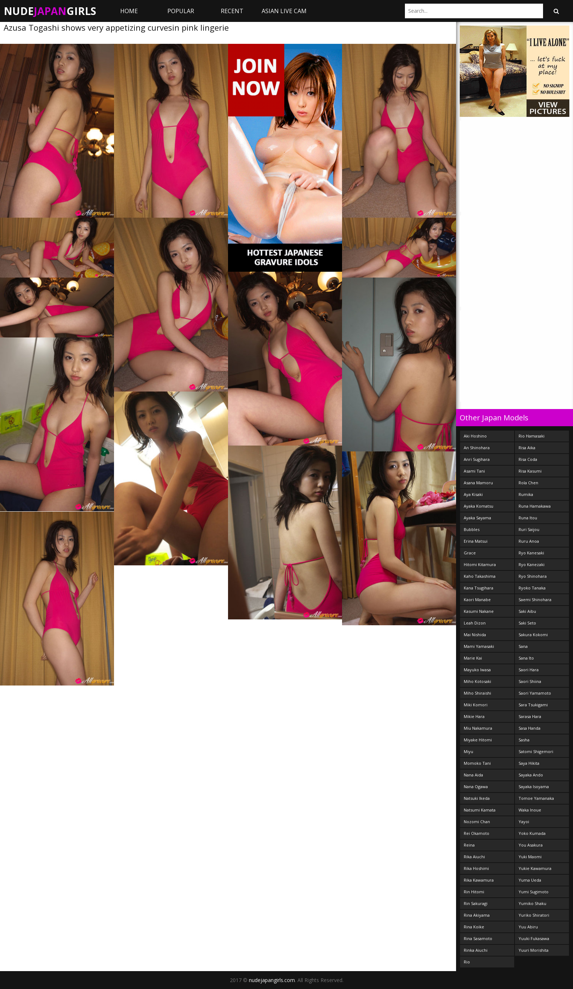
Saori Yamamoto (535, 693)
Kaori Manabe (477, 599)
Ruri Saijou (529, 529)
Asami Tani (474, 471)
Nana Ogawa (476, 786)
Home (129, 11)
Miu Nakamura (478, 728)
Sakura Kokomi (533, 634)
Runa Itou (528, 517)
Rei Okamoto (476, 833)
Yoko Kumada (532, 833)
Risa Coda (528, 459)
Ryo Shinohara (533, 576)
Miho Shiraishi (477, 693)
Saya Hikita (529, 763)
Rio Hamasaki (531, 436)
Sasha (524, 739)
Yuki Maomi (530, 856)
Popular (180, 11)
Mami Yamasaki (479, 646)
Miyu (468, 751)
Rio (467, 962)
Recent (232, 11)
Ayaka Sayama (477, 517)
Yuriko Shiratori (534, 915)
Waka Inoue (530, 810)
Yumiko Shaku (532, 903)
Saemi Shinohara (535, 599)
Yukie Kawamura (535, 868)
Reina (469, 845)
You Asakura (531, 845)
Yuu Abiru (528, 926)
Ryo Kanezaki (531, 564)
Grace (470, 552)
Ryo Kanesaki (531, 552)
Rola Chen (528, 482)
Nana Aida (473, 775)
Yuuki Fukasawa (534, 938)
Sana (523, 646)
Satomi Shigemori (536, 751)
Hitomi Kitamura (480, 564)
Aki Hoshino (475, 436)
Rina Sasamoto (478, 938)
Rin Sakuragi (475, 903)
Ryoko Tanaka (532, 588)
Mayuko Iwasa (477, 669)
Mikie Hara (474, 716)
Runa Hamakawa (535, 506)
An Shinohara (477, 447)
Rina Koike (474, 926)
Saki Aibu (527, 611)
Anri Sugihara (477, 459)
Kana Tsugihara (478, 588)
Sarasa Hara (530, 716)
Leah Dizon (475, 623)
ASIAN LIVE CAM (284, 11)
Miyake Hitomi (478, 739)
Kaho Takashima (480, 576)
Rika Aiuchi (474, 856)
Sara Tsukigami (533, 704)
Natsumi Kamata (480, 810)
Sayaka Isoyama (534, 786)
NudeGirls (50, 11)
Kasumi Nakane (479, 611)
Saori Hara (529, 669)
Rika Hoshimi (476, 868)
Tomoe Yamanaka (536, 798)
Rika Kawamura (479, 880)
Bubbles (471, 529)
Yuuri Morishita (534, 950)
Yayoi (524, 821)
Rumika (526, 494)
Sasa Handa (529, 728)
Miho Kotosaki (477, 681)
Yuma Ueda (530, 880)
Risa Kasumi (530, 471)
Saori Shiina (530, 681)
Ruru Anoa (529, 541)
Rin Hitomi (474, 891)
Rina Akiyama (477, 915)
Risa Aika (527, 447)
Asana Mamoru (478, 482)
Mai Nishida (475, 634)
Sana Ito (526, 658)
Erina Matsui (475, 541)
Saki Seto (527, 623)
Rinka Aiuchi (475, 950)
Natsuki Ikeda (477, 798)
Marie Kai (473, 658)
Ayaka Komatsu (478, 506)
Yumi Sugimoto (534, 891)
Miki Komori (475, 704)
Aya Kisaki (473, 494)
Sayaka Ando (531, 775)
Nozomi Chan (477, 821)
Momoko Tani (477, 763)
